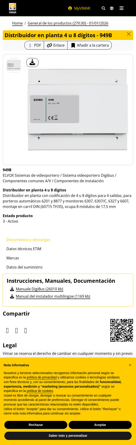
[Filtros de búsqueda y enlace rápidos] (103, 8)
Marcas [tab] (12, 257)
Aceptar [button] (100, 425)
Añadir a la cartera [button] (89, 45)
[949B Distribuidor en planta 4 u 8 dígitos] (14, 65)
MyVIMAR (79, 8)
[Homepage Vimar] (12, 8)
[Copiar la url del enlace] (56, 45)
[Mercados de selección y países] (111, 8)
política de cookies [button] (40, 391)
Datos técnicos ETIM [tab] (23, 248)
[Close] (128, 34)
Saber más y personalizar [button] (68, 435)
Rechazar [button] (36, 425)
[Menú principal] (121, 8)
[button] (130, 365)
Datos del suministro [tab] (24, 267)
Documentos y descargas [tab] (28, 239)
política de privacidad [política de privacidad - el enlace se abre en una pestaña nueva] (42, 377)
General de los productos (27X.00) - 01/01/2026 (68, 23)
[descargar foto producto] (32, 62)
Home (17, 23)
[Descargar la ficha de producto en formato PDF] (34, 45)
